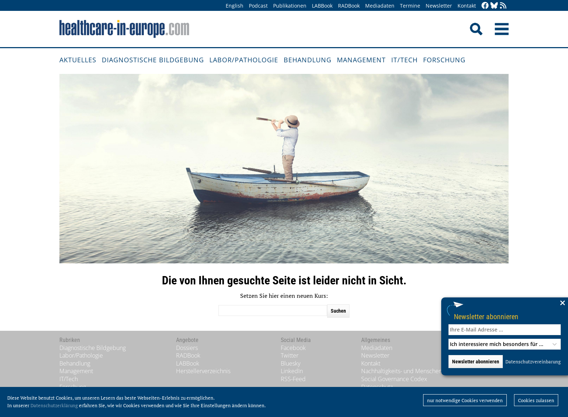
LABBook (322, 5)
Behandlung (307, 59)
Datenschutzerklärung (54, 405)
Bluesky (290, 363)
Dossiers (187, 348)
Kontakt (467, 5)
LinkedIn (292, 371)
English (234, 5)
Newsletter (439, 5)
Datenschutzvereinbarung (533, 361)
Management (361, 59)
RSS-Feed (293, 379)
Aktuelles (77, 59)
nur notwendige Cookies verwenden (465, 400)
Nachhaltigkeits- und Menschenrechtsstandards (422, 371)
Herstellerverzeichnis (203, 371)
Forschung (444, 59)
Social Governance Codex (394, 379)
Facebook (293, 348)
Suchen (338, 311)
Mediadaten (379, 5)
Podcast (258, 5)
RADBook (349, 5)
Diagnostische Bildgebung (153, 59)
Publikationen (289, 5)
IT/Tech (404, 59)
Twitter (289, 355)
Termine (410, 5)
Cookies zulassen (536, 400)
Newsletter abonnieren (486, 316)
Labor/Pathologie (243, 59)
